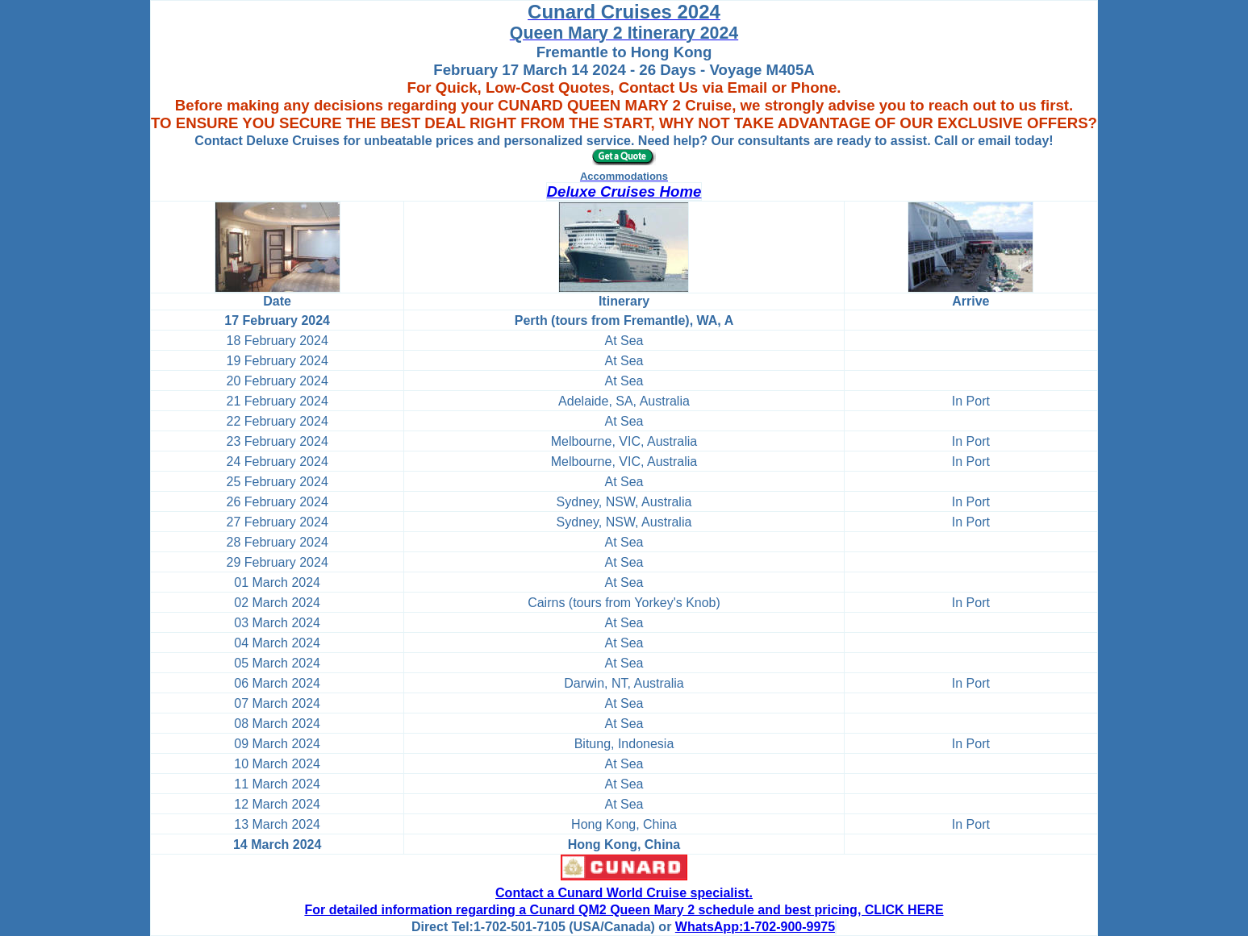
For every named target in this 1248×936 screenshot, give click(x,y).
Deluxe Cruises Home (624, 191)
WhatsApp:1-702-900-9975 (755, 927)
